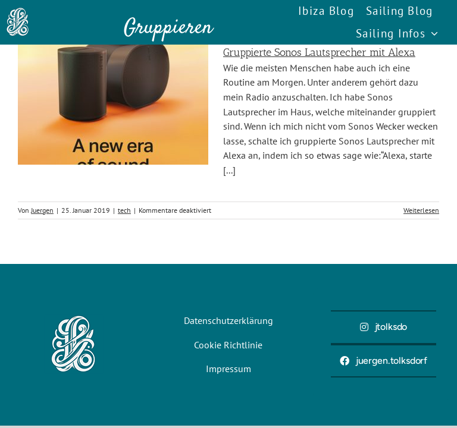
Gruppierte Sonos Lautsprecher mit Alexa (319, 52)
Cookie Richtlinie (228, 345)
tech (124, 210)
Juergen (42, 210)
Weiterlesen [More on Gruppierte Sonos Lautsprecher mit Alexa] (421, 210)
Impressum (228, 368)
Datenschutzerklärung (228, 320)
